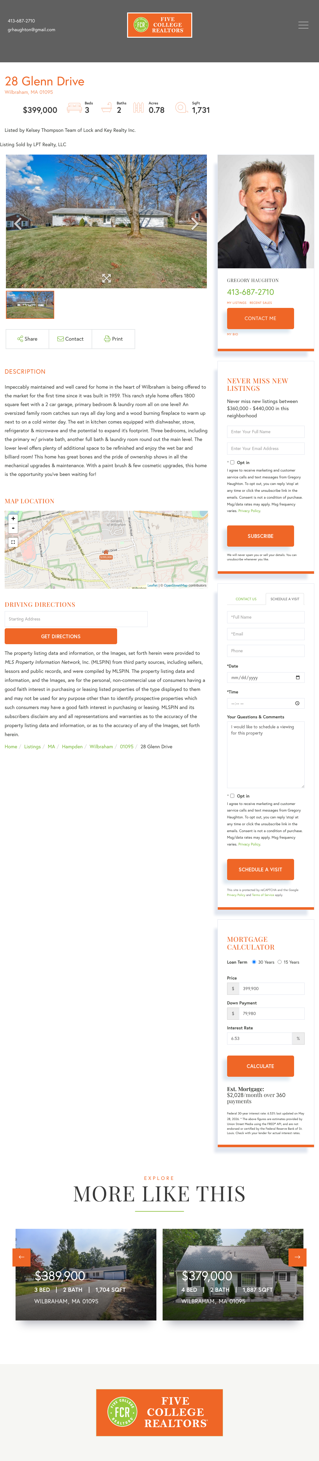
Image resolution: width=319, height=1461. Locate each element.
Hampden (72, 730)
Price (232, 983)
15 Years (288, 967)
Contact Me (260, 318)
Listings (32, 730)
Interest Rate (240, 1033)
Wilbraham (101, 730)
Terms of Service (263, 900)
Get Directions (178, 619)
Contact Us (246, 599)
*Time (232, 697)
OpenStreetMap (176, 585)
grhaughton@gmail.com (31, 29)
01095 (126, 730)
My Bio (232, 334)
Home (11, 730)
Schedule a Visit (285, 602)
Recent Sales (261, 303)
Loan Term (237, 967)
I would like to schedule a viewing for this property (266, 760)
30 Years (263, 967)
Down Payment (242, 1008)
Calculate (260, 1071)
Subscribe (261, 536)
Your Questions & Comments (255, 722)
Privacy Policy (249, 511)
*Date (232, 671)
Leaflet (153, 585)
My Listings (237, 303)
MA (51, 730)
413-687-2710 (21, 21)
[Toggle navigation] (303, 25)
